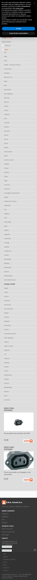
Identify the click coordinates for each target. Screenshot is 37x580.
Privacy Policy (7, 546)
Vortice (6, 383)
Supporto (4, 522)
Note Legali (5, 535)
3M (5, 52)
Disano (6, 127)
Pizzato (6, 317)
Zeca (5, 396)
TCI (5, 354)
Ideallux (7, 214)
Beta (5, 81)
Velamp (6, 363)
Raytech (7, 321)
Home (4, 554)
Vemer (6, 367)
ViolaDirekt (8, 375)
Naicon (6, 272)
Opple (6, 288)
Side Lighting (8, 338)
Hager (6, 197)
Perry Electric (8, 309)
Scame (6, 329)
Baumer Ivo (8, 77)
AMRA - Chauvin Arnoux (12, 65)
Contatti (5, 570)
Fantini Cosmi (9, 160)
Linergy (6, 243)
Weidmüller (8, 387)
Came (6, 110)
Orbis (6, 292)
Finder (6, 168)
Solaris (6, 342)
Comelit (6, 123)
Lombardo (7, 251)
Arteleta (7, 73)
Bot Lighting (8, 94)
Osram (6, 296)
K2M (5, 226)
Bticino (6, 102)
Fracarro (7, 189)
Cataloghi (6, 567)
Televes (6, 358)
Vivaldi (6, 379)
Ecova (6, 139)
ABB (5, 56)
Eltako (6, 147)
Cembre (7, 114)
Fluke (6, 176)
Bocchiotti (7, 90)
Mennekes (7, 259)
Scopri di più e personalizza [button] (18, 33)
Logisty (6, 247)
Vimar (6, 371)
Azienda (5, 556)
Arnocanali (7, 69)
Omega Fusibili (9, 284)
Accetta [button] (18, 28)
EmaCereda (8, 152)
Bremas (6, 98)
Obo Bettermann (10, 280)
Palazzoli (7, 300)
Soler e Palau (8, 346)
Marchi (5, 565)
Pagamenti (5, 514)
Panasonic (7, 305)
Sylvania (7, 350)
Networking (8, 276)
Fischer (6, 172)
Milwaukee (8, 267)
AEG (5, 61)
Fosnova (7, 185)
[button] (34, 3)
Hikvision (7, 205)
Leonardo (7, 238)
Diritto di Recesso (7, 529)
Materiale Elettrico (9, 559)
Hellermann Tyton (10, 201)
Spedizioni (5, 516)
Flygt (5, 181)
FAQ (3, 519)
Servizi (5, 562)
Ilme (5, 218)
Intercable (7, 222)
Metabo (6, 263)
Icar (5, 209)
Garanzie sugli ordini (8, 532)
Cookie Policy (7, 550)
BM (5, 85)
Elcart (6, 143)
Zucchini (7, 400)
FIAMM (6, 164)
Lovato (6, 255)
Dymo (6, 135)
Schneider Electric (10, 334)
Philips (6, 313)
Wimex (6, 391)
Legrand (7, 234)
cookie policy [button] (19, 8)
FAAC (6, 156)
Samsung (7, 325)
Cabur (6, 106)
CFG (5, 118)
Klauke (6, 230)
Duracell (7, 131)
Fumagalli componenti (11, 193)
